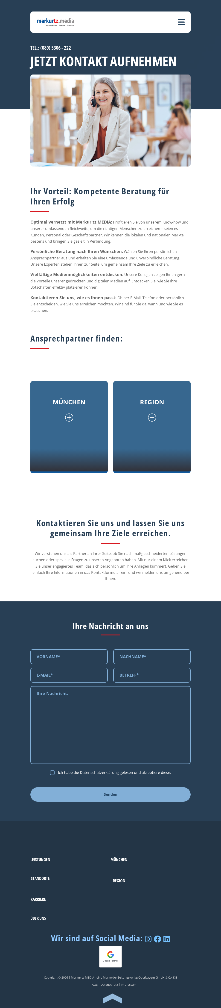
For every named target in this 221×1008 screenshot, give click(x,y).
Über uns (38, 918)
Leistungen (40, 859)
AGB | (96, 984)
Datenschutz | (110, 984)
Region (119, 880)
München (118, 859)
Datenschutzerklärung (99, 772)
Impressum (129, 984)
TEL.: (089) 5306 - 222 (50, 47)
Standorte (40, 878)
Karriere (38, 899)
